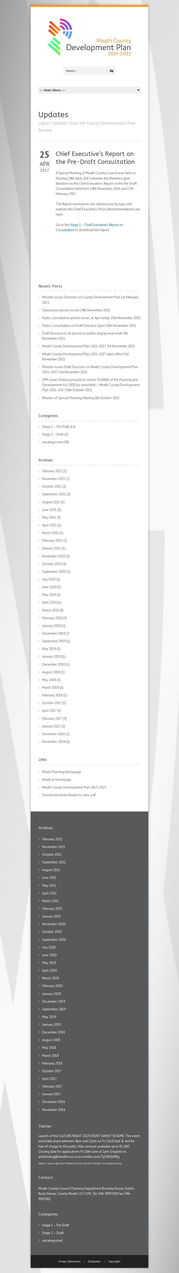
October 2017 (51, 703)
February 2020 (52, 618)
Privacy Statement (70, 1261)
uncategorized (52, 442)
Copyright (114, 1261)
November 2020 (53, 556)
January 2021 (51, 548)
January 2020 (51, 626)
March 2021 (50, 533)
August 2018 (51, 672)
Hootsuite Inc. (114, 1163)
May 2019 (49, 649)
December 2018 (53, 664)
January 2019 (51, 656)
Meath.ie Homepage (56, 779)
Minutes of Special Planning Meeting (68, 398)
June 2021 (49, 510)
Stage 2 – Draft (53, 434)
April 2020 (49, 602)
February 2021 (52, 540)
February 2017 (52, 718)
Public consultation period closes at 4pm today (76, 318)
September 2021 (54, 494)
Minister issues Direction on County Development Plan (81, 297)
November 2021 (53, 479)
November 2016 (53, 741)
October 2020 (52, 564)
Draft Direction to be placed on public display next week (82, 333)
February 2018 (52, 695)
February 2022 (52, 471)
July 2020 (48, 579)
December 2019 (53, 633)
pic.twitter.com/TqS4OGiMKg (99, 1156)
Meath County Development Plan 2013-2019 (74, 787)
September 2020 (54, 571)
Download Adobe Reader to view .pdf (69, 795)
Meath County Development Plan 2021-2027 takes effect (82, 354)
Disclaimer (94, 1261)
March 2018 (50, 687)
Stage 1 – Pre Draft (55, 427)
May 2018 (49, 680)
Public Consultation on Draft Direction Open (73, 325)
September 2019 (54, 641)
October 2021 (52, 486)
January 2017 (51, 726)
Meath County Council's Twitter (84, 1163)
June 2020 (49, 587)
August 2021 (51, 502)
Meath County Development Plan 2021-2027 (74, 346)
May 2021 (49, 517)
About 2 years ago (48, 1163)
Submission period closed (60, 310)
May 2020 (49, 595)
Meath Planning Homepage (61, 772)
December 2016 (53, 734)
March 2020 (50, 610)
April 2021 (49, 525)
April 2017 (49, 710)
